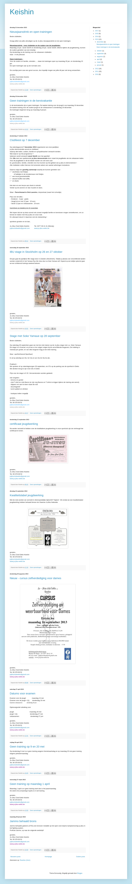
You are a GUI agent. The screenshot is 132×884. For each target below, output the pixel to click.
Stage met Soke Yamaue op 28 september (35, 335)
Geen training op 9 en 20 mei (27, 746)
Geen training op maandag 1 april (30, 783)
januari (99, 65)
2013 (97, 39)
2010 (97, 74)
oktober (99, 51)
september (100, 53)
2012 (97, 68)
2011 (97, 71)
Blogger (79, 873)
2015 (97, 33)
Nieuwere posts (15, 857)
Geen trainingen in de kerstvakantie (31, 100)
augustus (100, 56)
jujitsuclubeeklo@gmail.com (19, 81)
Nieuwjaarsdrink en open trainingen (31, 31)
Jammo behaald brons (23, 821)
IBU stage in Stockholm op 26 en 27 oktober (36, 251)
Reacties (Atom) (25, 860)
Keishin (22, 12)
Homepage (48, 857)
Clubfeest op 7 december (25, 140)
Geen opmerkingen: (36, 90)
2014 (97, 36)
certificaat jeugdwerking (24, 423)
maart (99, 62)
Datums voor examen (22, 693)
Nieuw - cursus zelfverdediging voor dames (35, 578)
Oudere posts (80, 857)
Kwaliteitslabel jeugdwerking (26, 495)
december (100, 42)
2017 (97, 31)
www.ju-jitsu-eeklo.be (17, 84)
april (98, 59)
